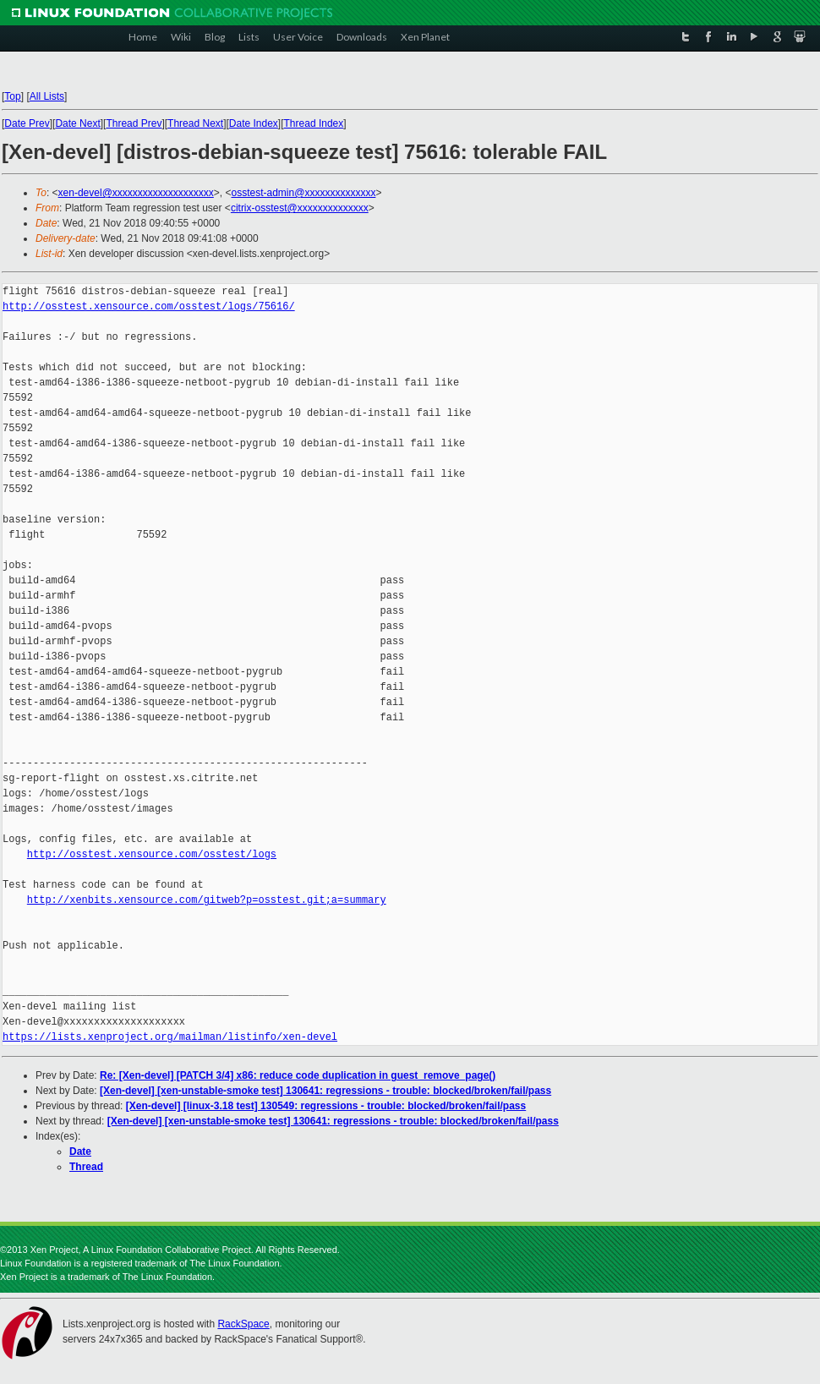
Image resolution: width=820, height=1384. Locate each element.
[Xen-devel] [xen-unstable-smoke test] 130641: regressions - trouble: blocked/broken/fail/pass (325, 1091)
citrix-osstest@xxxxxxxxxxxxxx (300, 208)
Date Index (253, 123)
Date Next (77, 123)
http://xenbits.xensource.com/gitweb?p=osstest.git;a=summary (206, 900)
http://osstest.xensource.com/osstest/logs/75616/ (149, 306)
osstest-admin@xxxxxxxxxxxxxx (304, 193)
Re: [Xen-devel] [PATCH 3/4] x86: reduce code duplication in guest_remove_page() (297, 1075)
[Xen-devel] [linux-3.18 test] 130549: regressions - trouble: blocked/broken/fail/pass (326, 1106)
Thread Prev (133, 123)
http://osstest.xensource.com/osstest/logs (151, 854)
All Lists (47, 96)
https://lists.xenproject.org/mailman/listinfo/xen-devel (170, 1037)
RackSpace (243, 1324)
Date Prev (26, 123)
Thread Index (314, 123)
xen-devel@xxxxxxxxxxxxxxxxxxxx (136, 193)
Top (12, 96)
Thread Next (195, 123)
